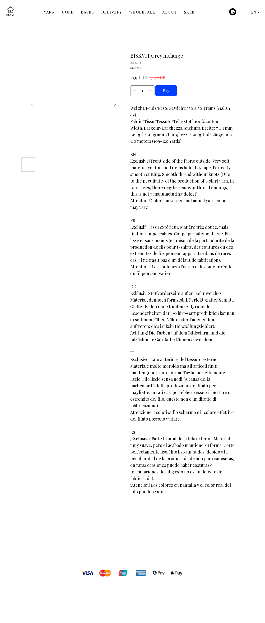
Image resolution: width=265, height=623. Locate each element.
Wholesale (142, 11)
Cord (68, 11)
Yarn (49, 11)
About (169, 11)
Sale (189, 11)
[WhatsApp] (232, 11)
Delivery (111, 11)
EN (253, 11)
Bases (87, 11)
